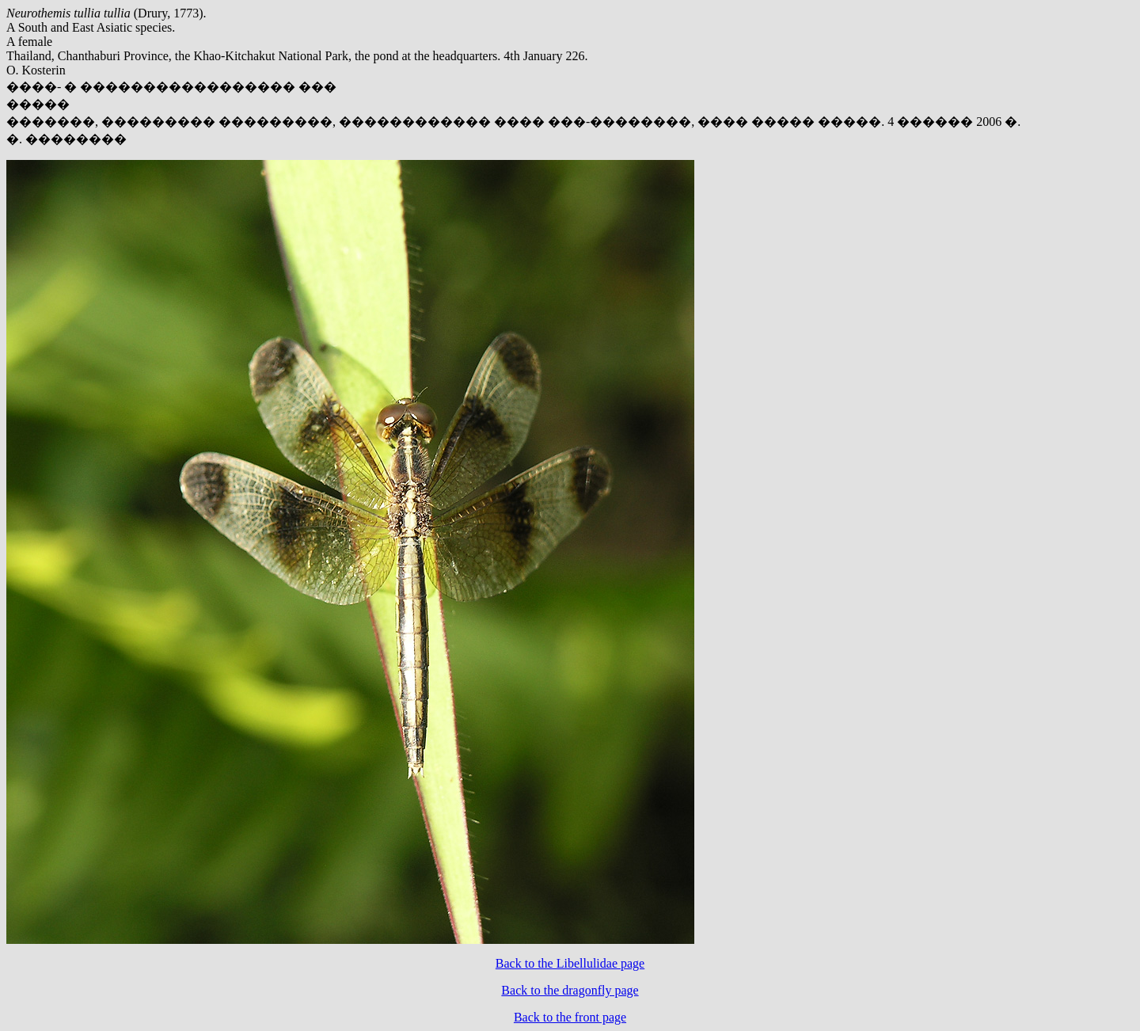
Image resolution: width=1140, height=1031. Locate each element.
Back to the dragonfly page (569, 990)
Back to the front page (570, 1017)
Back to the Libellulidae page (570, 963)
